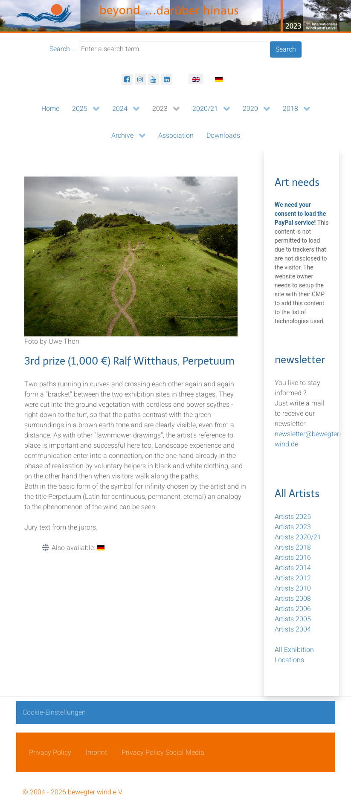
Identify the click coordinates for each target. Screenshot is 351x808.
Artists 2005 (293, 619)
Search (286, 49)
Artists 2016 (293, 558)
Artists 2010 (293, 588)
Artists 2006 (293, 609)
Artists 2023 (293, 527)
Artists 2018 (293, 547)
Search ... (63, 49)
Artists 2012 (293, 578)
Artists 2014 (293, 568)
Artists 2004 (293, 629)
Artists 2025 (293, 517)
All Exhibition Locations (294, 655)
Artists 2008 (293, 599)
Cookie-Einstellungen (54, 712)
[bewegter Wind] (175, 16)
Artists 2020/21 (298, 537)
